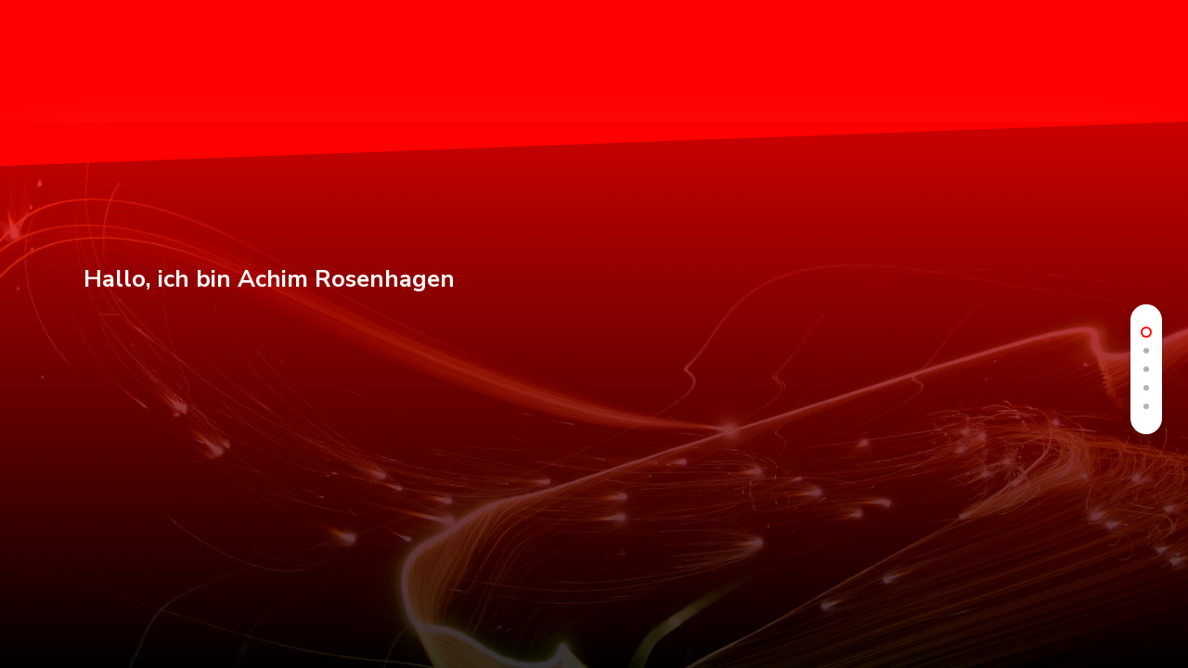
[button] (1152, 58)
